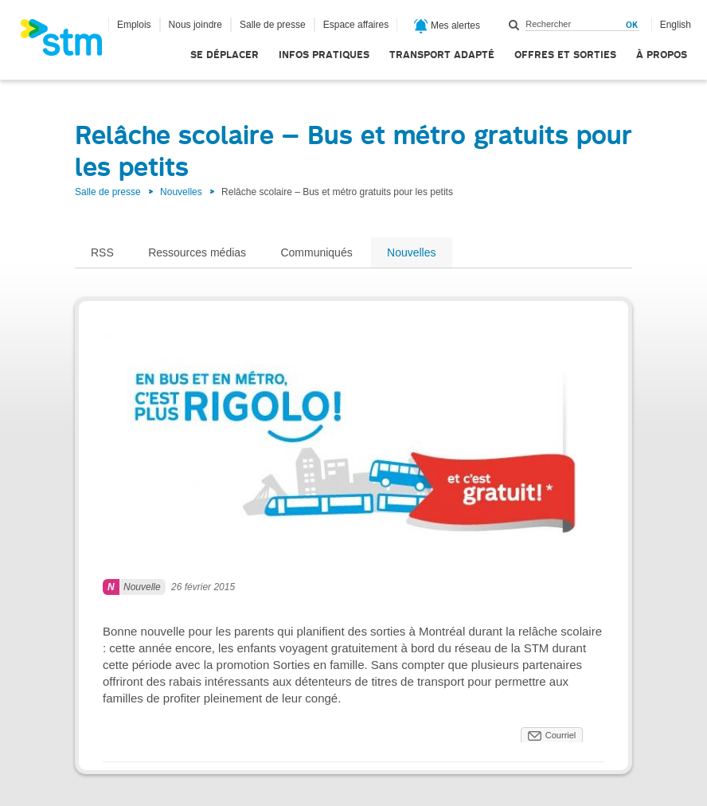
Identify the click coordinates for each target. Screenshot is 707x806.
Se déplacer (224, 55)
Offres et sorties (565, 55)
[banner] (69, 42)
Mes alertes (447, 26)
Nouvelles (181, 192)
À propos (661, 55)
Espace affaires (356, 24)
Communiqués (316, 252)
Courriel (560, 735)
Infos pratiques (324, 55)
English (675, 24)
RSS (102, 252)
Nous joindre (195, 24)
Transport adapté (441, 55)
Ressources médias (197, 252)
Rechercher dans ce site (514, 25)
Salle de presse (273, 24)
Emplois (134, 24)
